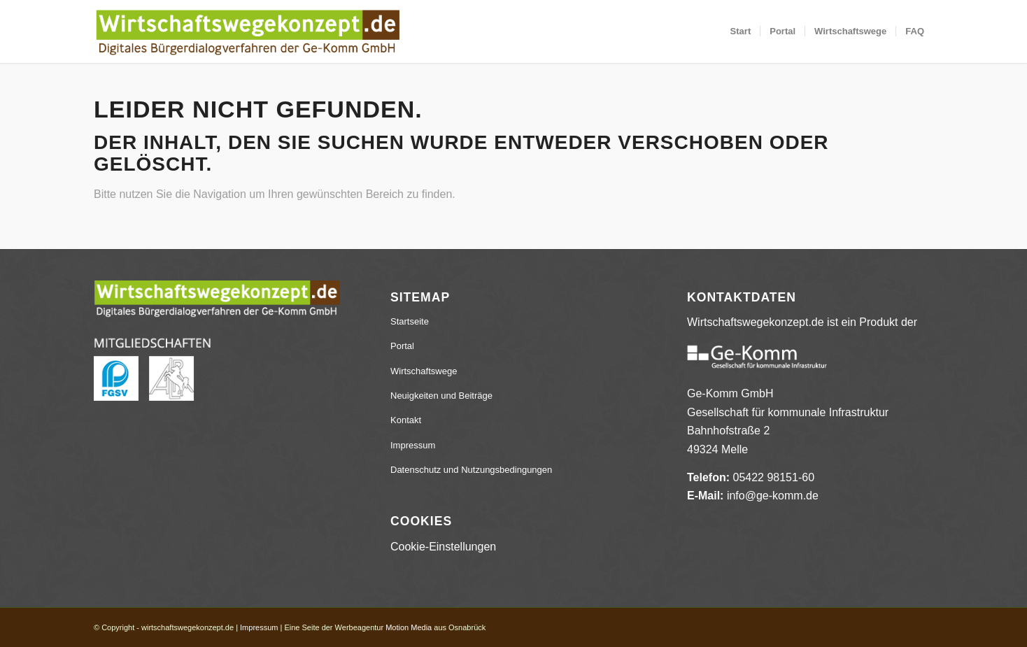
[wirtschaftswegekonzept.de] (247, 31)
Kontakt (405, 420)
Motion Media (408, 627)
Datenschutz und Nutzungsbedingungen (471, 469)
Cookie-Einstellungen (443, 547)
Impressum (412, 445)
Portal (402, 346)
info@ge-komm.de (773, 496)
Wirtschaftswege (423, 371)
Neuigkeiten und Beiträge (441, 395)
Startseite (409, 321)
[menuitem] (740, 31)
